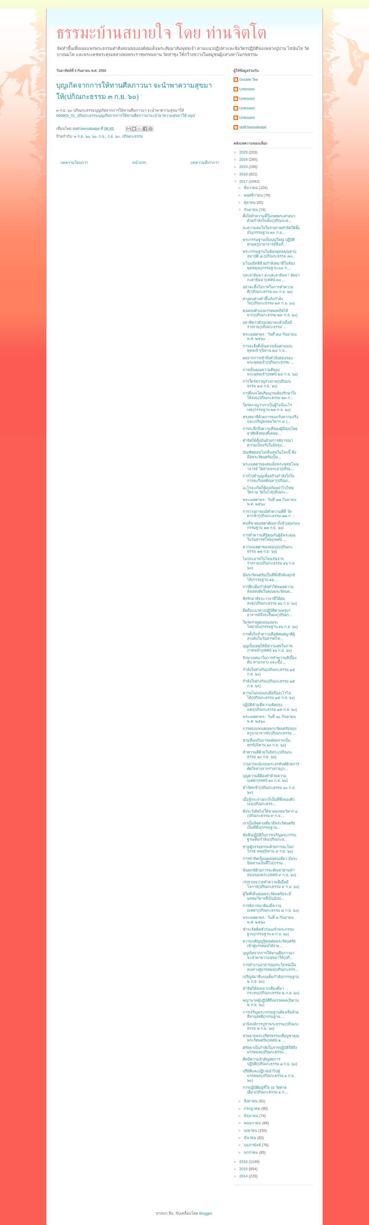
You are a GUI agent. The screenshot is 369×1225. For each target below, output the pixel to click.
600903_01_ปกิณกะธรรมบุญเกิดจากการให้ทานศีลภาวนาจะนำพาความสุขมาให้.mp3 (125, 115)
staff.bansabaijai (252, 127)
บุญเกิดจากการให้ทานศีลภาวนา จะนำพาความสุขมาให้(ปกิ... (268, 955)
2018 (244, 174)
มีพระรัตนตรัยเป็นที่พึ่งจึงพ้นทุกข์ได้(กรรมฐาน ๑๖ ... (269, 577)
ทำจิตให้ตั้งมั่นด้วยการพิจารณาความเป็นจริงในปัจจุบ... (268, 442)
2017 (244, 181)
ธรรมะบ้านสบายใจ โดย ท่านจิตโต (161, 32)
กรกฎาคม (252, 1108)
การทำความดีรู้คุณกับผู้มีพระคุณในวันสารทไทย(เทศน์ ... (269, 537)
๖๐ (94, 136)
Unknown (247, 89)
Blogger (205, 1213)
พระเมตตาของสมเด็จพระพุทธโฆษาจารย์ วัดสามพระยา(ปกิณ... (271, 466)
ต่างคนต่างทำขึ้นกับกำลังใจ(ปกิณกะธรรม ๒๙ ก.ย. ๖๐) (269, 301)
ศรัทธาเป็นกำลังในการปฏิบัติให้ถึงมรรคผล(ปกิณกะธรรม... (270, 1050)
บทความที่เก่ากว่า (205, 162)
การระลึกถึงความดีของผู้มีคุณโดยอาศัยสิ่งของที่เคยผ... (270, 431)
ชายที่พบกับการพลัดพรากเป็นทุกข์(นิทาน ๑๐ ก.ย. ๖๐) (266, 742)
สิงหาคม (251, 1101)
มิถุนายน (251, 1116)
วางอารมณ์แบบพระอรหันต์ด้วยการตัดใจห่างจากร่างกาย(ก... (271, 766)
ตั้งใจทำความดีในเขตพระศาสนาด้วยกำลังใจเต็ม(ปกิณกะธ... (269, 218)
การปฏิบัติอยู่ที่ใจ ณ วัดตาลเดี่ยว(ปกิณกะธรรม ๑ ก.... (265, 1089)
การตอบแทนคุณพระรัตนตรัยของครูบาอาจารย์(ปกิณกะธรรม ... (269, 730)
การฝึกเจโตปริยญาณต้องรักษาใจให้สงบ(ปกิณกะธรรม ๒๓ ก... (269, 395)
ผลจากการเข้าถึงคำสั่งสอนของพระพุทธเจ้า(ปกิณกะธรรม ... (268, 360)
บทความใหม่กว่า (74, 162)
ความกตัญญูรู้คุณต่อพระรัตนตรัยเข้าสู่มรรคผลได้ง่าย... (269, 943)
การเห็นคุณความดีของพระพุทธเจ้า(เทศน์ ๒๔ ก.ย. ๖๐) (270, 372)
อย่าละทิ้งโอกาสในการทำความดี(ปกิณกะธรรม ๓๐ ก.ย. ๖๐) (268, 289)
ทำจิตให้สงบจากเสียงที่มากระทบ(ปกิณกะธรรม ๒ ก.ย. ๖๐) (271, 990)
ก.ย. (102, 136)
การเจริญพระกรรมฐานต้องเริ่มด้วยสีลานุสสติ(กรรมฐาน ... (271, 1014)
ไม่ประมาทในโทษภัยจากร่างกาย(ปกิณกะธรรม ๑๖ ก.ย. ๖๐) (269, 563)
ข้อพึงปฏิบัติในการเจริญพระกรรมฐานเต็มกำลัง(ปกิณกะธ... (269, 837)
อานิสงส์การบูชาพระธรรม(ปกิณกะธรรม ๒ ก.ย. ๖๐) (270, 1026)
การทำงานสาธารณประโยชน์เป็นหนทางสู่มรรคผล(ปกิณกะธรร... (270, 967)
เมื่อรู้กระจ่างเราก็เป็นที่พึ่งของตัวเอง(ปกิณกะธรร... (269, 801)
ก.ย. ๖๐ (114, 136)
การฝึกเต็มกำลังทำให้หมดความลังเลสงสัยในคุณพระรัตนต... (268, 589)
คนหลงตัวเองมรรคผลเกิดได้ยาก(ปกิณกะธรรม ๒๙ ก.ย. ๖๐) (270, 312)
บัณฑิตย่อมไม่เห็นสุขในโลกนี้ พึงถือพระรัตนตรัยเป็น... (269, 454)
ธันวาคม (251, 188)
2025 (244, 152)
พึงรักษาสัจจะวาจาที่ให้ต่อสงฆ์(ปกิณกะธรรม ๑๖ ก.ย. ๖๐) (270, 600)
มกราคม (251, 1152)
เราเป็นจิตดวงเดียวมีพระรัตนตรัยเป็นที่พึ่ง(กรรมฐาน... (269, 825)
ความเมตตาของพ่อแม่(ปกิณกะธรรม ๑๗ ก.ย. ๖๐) (267, 549)
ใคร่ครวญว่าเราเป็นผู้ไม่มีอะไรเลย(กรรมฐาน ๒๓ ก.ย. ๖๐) (267, 407)
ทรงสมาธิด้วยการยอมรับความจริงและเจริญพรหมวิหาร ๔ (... (270, 419)
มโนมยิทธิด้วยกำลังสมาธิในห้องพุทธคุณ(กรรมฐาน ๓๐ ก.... (269, 265)
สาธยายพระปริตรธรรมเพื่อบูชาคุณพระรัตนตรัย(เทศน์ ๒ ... (271, 1038)
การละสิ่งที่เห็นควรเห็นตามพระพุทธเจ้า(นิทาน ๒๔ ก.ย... (268, 348)
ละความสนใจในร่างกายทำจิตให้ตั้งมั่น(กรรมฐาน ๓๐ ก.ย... (271, 230)
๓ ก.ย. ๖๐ (82, 136)
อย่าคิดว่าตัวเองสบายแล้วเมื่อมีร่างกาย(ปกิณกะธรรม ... (267, 324)
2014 (244, 1176)
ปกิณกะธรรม (132, 136)
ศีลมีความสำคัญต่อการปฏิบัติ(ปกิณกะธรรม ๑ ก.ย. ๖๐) (270, 1061)
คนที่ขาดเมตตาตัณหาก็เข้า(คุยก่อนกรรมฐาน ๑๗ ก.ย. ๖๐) (271, 525)
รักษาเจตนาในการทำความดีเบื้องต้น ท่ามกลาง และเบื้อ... (269, 660)
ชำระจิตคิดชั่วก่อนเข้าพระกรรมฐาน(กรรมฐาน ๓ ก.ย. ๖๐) (268, 931)
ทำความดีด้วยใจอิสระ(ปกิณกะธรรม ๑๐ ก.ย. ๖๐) (267, 754)
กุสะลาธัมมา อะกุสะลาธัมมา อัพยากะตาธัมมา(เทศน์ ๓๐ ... (271, 277)
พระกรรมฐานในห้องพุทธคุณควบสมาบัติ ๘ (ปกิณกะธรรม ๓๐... (269, 253)
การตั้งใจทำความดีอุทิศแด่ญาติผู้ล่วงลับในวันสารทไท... (269, 636)
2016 (244, 1161)
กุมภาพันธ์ (253, 1145)
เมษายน (251, 1130)
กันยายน (251, 209)
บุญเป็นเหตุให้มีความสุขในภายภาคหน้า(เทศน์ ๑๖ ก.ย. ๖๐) (268, 648)
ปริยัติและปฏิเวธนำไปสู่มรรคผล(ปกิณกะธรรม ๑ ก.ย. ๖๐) (269, 1075)
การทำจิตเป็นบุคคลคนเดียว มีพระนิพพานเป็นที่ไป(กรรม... (270, 860)
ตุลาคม (250, 202)
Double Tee (248, 79)
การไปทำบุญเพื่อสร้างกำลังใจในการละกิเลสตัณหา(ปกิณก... (268, 478)
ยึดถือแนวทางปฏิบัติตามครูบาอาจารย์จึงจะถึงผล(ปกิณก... (267, 612)
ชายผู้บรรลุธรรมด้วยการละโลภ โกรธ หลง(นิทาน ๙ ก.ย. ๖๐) (268, 849)
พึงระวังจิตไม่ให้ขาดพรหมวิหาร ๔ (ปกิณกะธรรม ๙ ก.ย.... (270, 813)
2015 (244, 1169)
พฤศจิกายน (254, 195)
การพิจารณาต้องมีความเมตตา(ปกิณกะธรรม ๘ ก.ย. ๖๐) (271, 908)
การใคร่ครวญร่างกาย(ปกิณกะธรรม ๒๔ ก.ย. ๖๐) (267, 383)
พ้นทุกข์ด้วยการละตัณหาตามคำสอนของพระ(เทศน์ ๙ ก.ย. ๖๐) (269, 872)
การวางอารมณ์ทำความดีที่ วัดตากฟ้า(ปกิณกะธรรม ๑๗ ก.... (269, 513)
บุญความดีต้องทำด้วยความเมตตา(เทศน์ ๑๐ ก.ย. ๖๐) (265, 778)
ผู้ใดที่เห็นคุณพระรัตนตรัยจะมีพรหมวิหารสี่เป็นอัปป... (267, 896)
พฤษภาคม (253, 1123)
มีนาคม (250, 1138)
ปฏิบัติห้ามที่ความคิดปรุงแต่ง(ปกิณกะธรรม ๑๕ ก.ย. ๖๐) (270, 707)
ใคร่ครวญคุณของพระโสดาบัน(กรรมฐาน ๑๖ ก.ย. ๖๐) (270, 624)
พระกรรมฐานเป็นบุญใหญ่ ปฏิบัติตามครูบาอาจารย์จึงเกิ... (269, 241)
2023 (244, 166)
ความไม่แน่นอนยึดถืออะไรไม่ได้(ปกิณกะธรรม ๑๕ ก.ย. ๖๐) (269, 695)
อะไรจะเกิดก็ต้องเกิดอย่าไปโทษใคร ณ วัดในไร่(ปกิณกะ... (268, 490)
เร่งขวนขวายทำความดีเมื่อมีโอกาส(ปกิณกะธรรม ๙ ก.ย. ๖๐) (271, 884)
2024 (244, 159)
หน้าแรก (139, 162)
